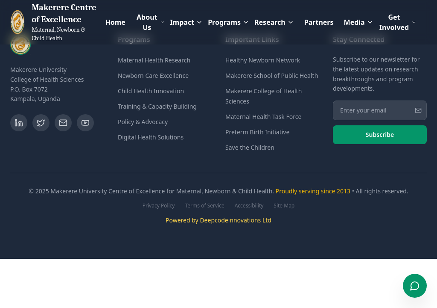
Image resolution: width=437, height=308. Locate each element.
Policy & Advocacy (143, 122)
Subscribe (380, 134)
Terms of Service (204, 205)
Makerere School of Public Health (271, 75)
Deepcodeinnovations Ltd (235, 220)
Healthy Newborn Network (262, 60)
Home (115, 22)
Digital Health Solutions (151, 137)
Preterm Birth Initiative (257, 132)
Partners (319, 22)
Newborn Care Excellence (153, 75)
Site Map (284, 205)
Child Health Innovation (151, 91)
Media (358, 22)
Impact (186, 22)
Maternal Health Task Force (263, 117)
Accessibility (249, 205)
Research (274, 22)
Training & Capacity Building (157, 106)
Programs (228, 22)
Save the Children (249, 147)
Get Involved (398, 22)
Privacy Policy (159, 205)
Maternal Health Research (154, 60)
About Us (151, 22)
